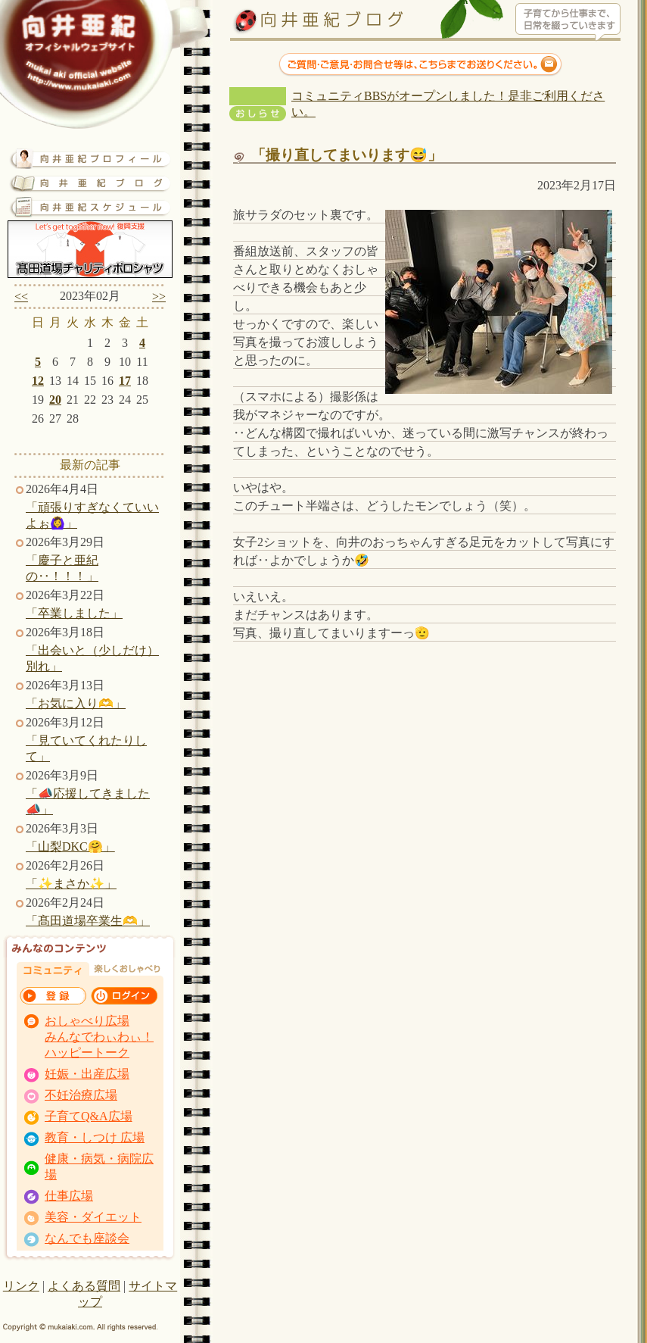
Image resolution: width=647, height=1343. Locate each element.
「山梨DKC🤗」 (70, 846)
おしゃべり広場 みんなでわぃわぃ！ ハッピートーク (99, 1036)
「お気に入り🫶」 (76, 703)
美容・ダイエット (93, 1216)
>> (159, 296)
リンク (21, 1285)
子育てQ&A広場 (88, 1116)
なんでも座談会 (87, 1238)
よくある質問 (84, 1285)
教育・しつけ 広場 (95, 1137)
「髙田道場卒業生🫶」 (88, 920)
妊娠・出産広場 (87, 1073)
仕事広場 (69, 1195)
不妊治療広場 (81, 1094)
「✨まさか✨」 (71, 883)
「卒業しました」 (74, 613)
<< (21, 296)
